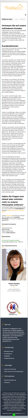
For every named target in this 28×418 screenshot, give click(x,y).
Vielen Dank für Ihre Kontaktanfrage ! (13, 371)
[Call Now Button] (14, 414)
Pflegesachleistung (9, 358)
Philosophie (9, 215)
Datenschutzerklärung (10, 380)
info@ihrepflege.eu (10, 232)
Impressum (7, 382)
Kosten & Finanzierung (10, 369)
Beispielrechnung (8, 351)
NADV (12, 413)
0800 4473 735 (5, 229)
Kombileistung (8, 353)
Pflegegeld (7, 356)
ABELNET (23, 413)
